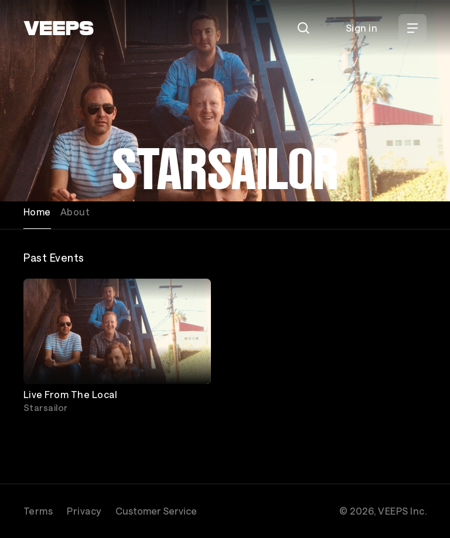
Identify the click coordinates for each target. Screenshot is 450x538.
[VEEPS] (58, 28)
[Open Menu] (412, 28)
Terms (38, 510)
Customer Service (156, 510)
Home (37, 211)
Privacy (84, 510)
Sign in (361, 27)
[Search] (303, 28)
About (75, 211)
